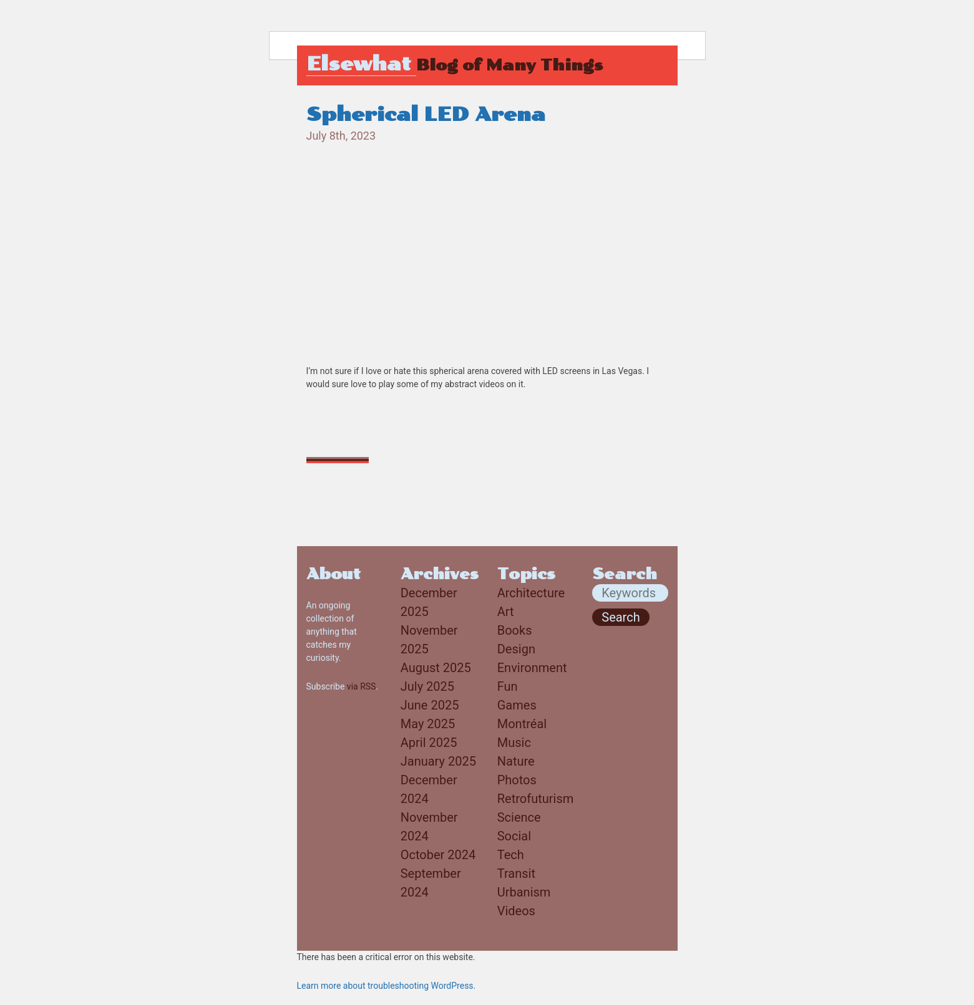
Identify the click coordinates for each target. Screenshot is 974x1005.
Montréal (522, 723)
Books (514, 630)
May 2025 (428, 723)
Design (516, 649)
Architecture (531, 592)
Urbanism (524, 892)
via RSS (361, 686)
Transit (516, 873)
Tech (510, 854)
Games (517, 705)
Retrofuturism (535, 798)
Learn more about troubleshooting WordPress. (386, 986)
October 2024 (438, 854)
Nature (516, 761)
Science (519, 817)
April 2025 (429, 742)
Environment (532, 667)
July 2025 (427, 686)
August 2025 (436, 667)
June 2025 (430, 705)
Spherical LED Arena (425, 114)
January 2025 (438, 761)
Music (514, 742)
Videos (516, 910)
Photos (517, 779)
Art (505, 611)
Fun (507, 686)
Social (514, 836)
